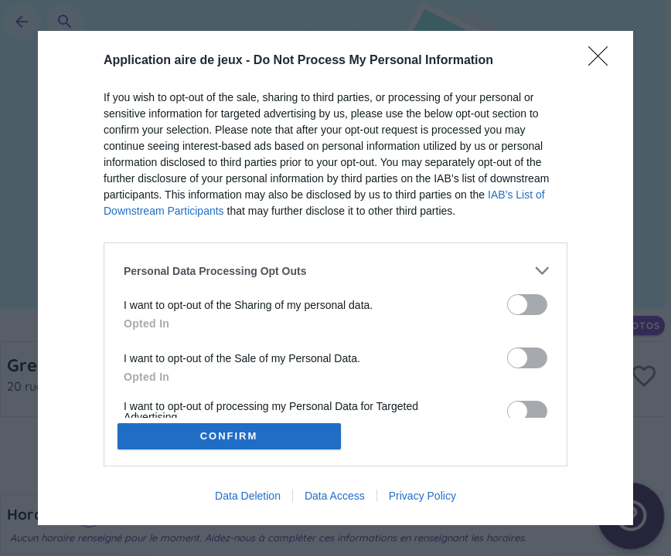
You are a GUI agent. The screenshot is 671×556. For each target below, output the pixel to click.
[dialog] (335, 278)
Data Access (335, 496)
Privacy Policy (422, 496)
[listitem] (335, 271)
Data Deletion (248, 496)
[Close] (603, 61)
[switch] (527, 304)
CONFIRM (229, 436)
